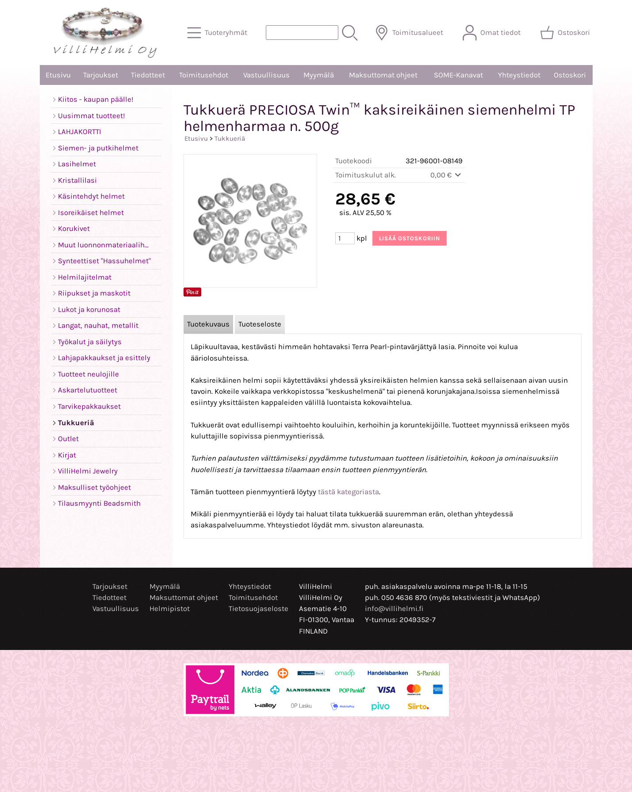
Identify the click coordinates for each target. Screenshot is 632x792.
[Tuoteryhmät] (218, 32)
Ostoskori (570, 75)
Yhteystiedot (519, 75)
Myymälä (318, 75)
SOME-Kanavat (458, 75)
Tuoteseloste (259, 324)
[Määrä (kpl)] (345, 238)
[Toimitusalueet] (410, 32)
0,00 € (446, 175)
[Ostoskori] (566, 32)
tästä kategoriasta (348, 492)
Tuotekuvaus (208, 324)
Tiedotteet (148, 75)
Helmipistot (169, 608)
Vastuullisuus (266, 75)
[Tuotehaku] (302, 32)
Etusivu (58, 75)
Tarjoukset (100, 75)
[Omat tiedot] (492, 32)
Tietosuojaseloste (258, 608)
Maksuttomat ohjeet (383, 75)
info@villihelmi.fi (394, 608)
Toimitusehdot (203, 75)
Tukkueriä (229, 138)
